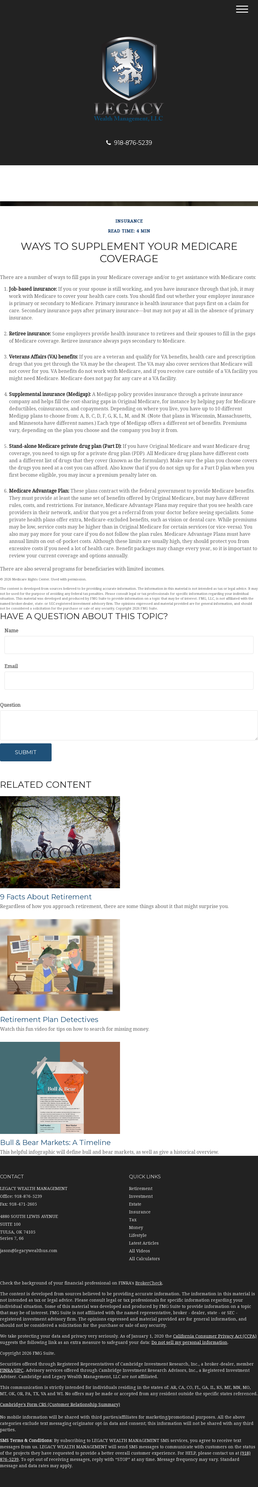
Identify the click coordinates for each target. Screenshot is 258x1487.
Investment (141, 1196)
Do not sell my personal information (189, 1342)
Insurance (140, 1212)
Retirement (140, 1188)
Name (11, 631)
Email (11, 666)
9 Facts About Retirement (46, 896)
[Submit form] (26, 752)
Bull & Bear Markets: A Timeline (55, 1142)
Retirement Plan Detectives (49, 1019)
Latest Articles (144, 1243)
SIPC (18, 1370)
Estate (135, 1204)
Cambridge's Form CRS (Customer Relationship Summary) (60, 1404)
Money (136, 1227)
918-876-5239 (129, 142)
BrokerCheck (148, 1283)
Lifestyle (138, 1235)
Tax (132, 1219)
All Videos (139, 1251)
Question (10, 705)
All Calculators (144, 1258)
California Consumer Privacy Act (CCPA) (214, 1336)
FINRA (6, 1370)
